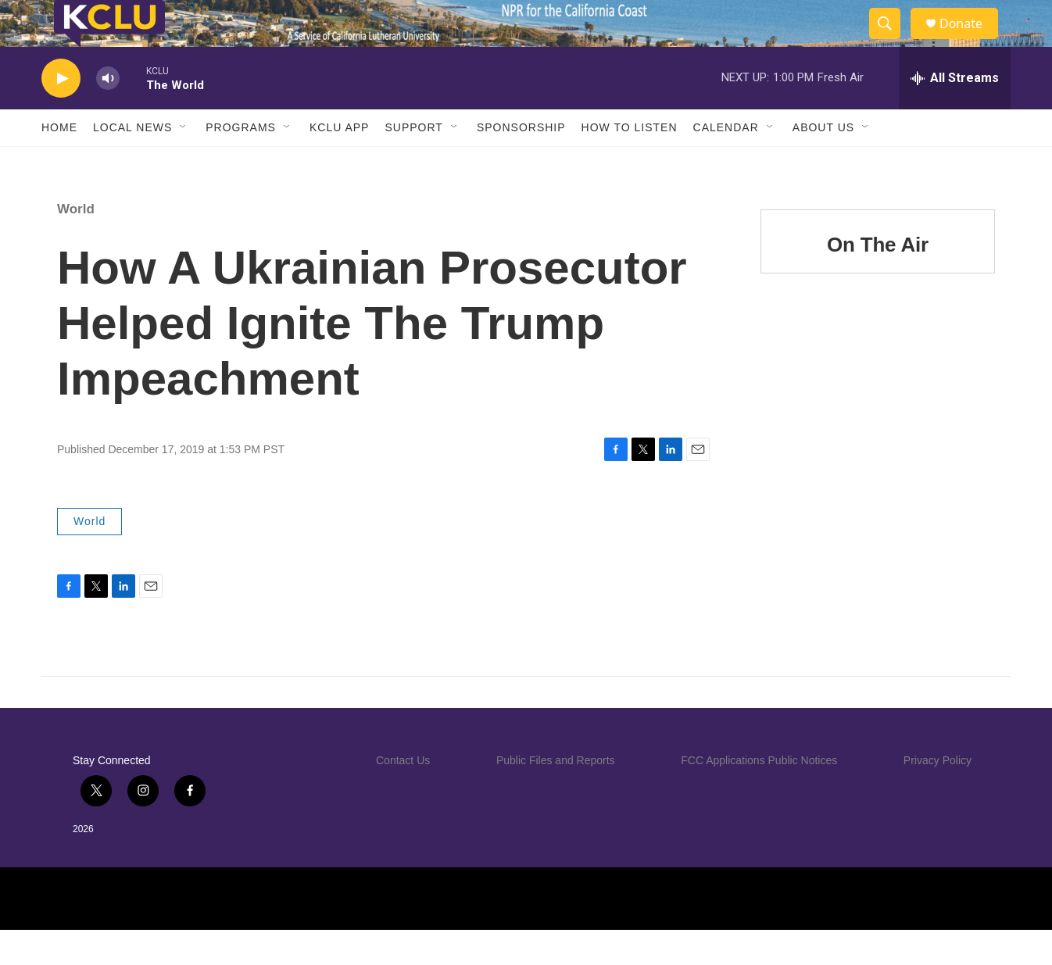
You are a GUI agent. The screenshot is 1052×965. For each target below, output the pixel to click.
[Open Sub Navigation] (183, 162)
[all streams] (955, 113)
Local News (132, 162)
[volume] (108, 113)
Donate (970, 41)
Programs (241, 162)
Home (59, 162)
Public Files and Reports (555, 795)
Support (413, 162)
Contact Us (403, 795)
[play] (60, 114)
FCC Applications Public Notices (759, 795)
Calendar (726, 162)
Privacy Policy (937, 795)
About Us (823, 162)
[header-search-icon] (891, 41)
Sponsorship (521, 162)
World (76, 244)
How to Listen (629, 162)
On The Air (878, 279)
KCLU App (339, 162)
